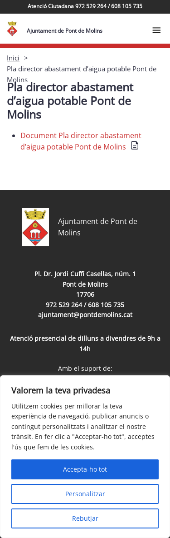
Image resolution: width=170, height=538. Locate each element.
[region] (85, 456)
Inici (13, 57)
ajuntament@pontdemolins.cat (85, 314)
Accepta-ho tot (85, 469)
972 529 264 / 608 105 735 (85, 304)
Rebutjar (85, 518)
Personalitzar (85, 493)
